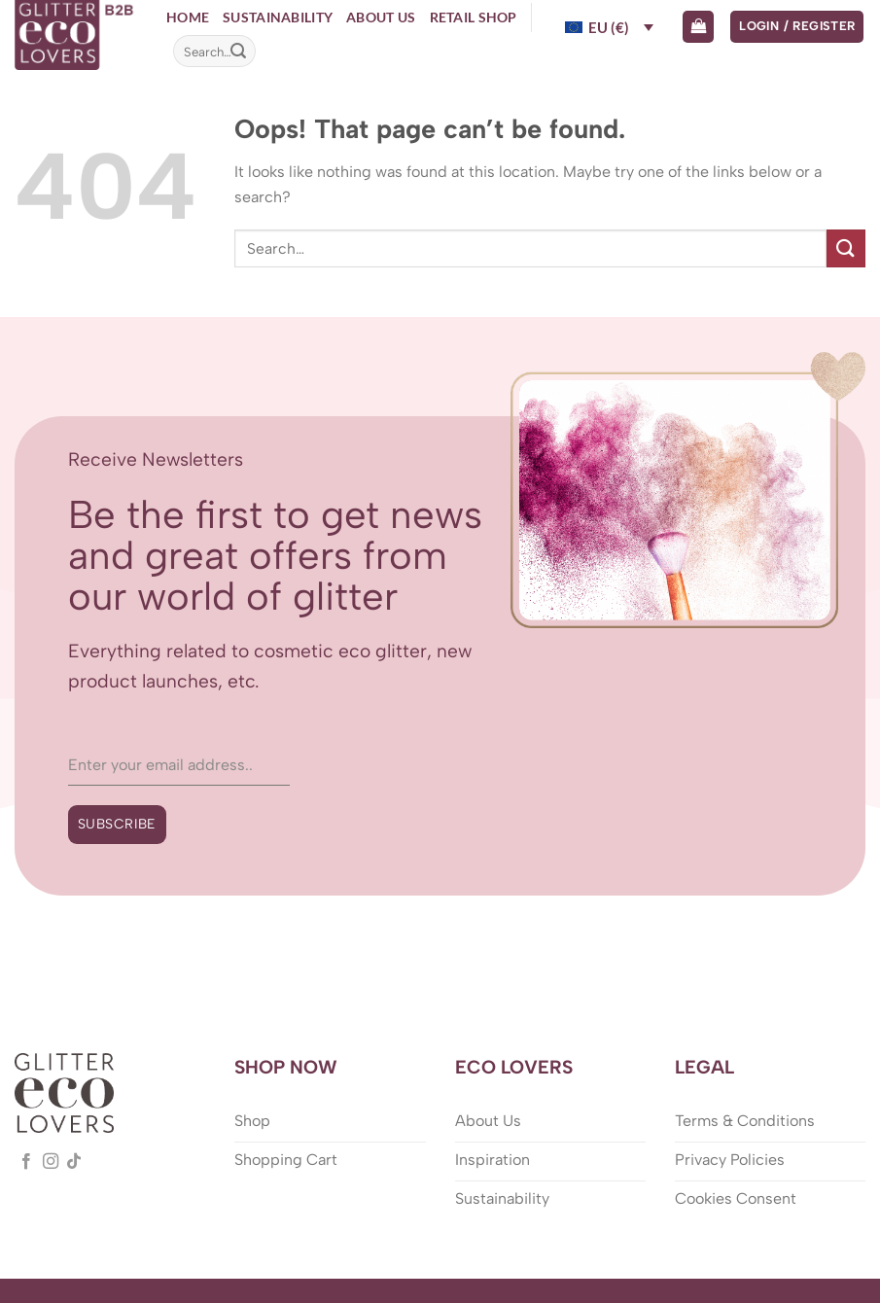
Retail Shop (473, 17)
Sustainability (278, 17)
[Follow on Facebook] (26, 1162)
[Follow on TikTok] (74, 1162)
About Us (380, 17)
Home (187, 17)
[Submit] (238, 51)
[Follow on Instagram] (50, 1162)
